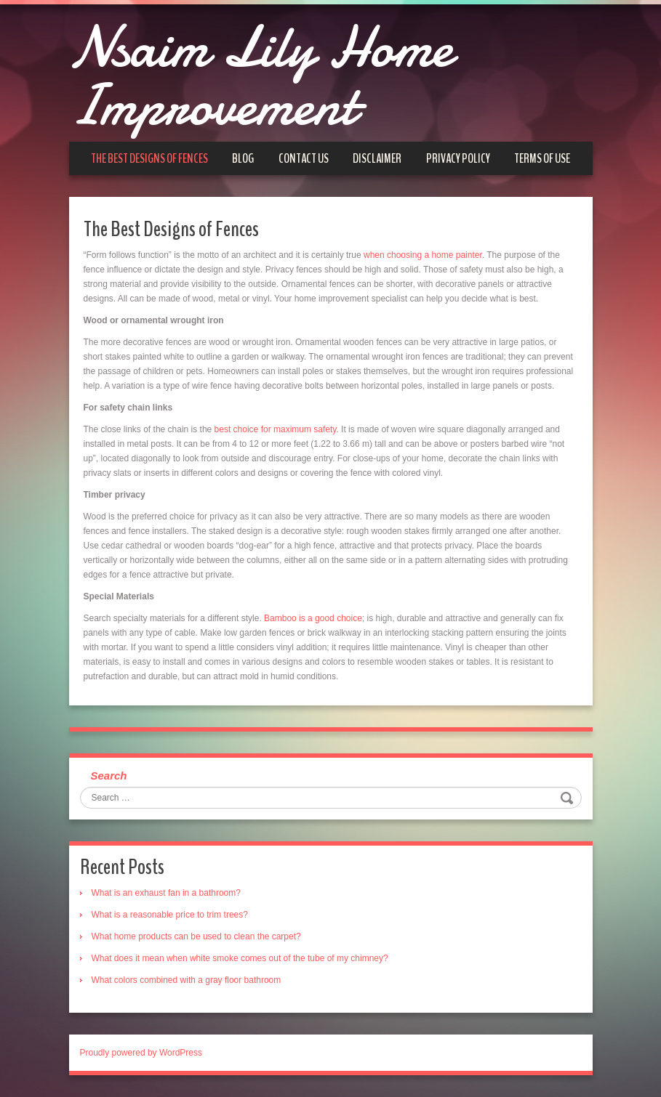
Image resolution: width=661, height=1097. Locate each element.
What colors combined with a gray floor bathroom (186, 980)
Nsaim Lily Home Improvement (260, 76)
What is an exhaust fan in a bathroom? (166, 893)
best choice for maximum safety (276, 429)
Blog (243, 158)
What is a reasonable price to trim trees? (170, 915)
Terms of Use (542, 158)
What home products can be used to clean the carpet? (196, 936)
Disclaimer (377, 158)
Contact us (304, 158)
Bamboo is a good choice (313, 618)
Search (109, 775)
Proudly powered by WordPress (141, 1053)
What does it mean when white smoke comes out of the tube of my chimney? (240, 958)
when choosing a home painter (423, 255)
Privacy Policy (458, 158)
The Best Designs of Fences (149, 158)
